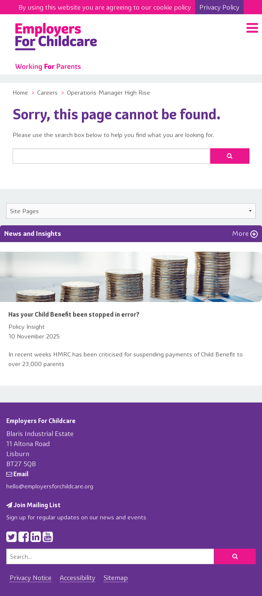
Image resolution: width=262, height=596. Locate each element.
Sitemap (116, 577)
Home (20, 92)
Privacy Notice (30, 577)
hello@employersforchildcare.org (49, 486)
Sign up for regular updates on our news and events (76, 517)
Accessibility (77, 577)
